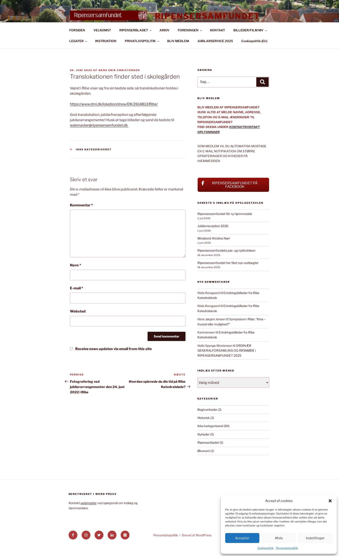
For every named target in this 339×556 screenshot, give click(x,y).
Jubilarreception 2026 (212, 236)
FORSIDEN (77, 40)
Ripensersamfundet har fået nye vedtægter (227, 273)
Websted (78, 321)
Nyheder (203, 444)
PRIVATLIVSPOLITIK (142, 51)
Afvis (279, 538)
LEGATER (78, 51)
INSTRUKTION (105, 51)
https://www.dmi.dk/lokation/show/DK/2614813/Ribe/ (114, 114)
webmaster (89, 513)
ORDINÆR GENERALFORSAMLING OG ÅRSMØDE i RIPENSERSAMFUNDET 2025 (226, 361)
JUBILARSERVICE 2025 (215, 51)
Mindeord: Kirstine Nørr (213, 248)
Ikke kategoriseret (94, 159)
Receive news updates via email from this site (111, 359)
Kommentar (81, 215)
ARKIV (164, 40)
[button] (330, 501)
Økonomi (203, 461)
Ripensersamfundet (207, 16)
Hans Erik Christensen (119, 80)
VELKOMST (102, 40)
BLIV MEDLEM (178, 51)
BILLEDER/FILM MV (250, 40)
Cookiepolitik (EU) (254, 51)
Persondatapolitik (287, 548)
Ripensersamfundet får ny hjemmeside (224, 224)
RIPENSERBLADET (135, 40)
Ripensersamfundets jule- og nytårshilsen (226, 260)
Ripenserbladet (208, 452)
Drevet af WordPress (197, 545)
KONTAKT (217, 40)
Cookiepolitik (265, 548)
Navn (75, 275)
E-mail (76, 298)
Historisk (203, 428)
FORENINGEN (190, 40)
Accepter (242, 538)
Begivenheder (207, 420)
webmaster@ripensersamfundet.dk (99, 135)
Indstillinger (315, 538)
